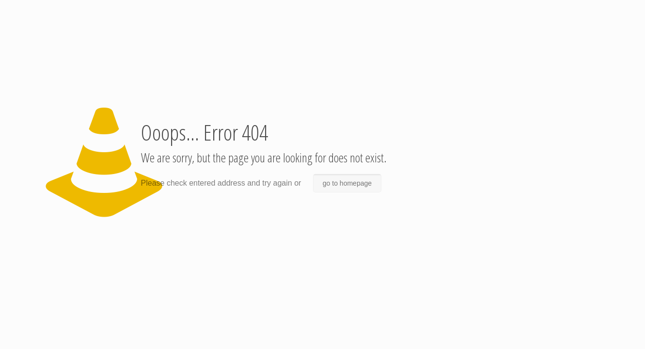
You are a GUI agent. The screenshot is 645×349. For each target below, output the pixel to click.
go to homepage (347, 183)
